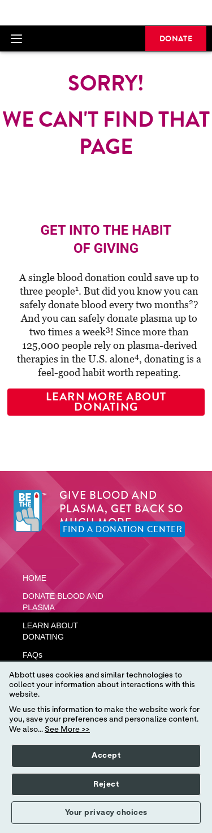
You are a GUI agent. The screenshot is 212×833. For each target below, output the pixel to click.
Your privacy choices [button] (106, 813)
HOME (34, 577)
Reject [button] (106, 784)
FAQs (32, 654)
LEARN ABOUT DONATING (50, 631)
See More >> (67, 729)
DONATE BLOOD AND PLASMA (63, 602)
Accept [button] (106, 755)
